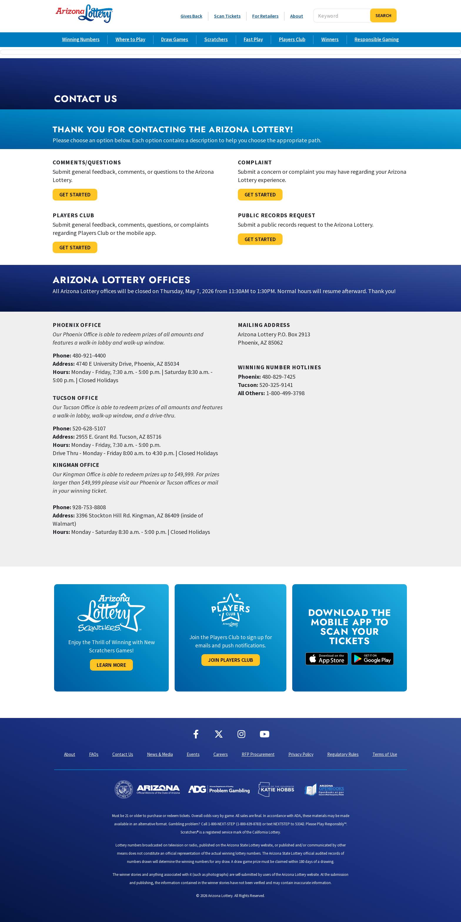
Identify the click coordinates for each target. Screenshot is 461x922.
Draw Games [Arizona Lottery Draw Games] (174, 39)
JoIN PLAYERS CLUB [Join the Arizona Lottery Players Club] (230, 660)
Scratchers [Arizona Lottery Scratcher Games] (216, 39)
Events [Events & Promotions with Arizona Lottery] (193, 754)
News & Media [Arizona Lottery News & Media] (160, 754)
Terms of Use (385, 754)
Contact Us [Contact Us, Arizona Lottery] (122, 754)
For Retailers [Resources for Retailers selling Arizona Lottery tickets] (265, 16)
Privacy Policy (300, 754)
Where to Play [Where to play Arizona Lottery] (130, 39)
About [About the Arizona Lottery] (296, 16)
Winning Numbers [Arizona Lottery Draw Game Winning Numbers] (81, 39)
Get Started (75, 194)
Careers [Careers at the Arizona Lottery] (220, 754)
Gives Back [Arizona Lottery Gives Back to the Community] (191, 16)
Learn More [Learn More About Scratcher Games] (111, 665)
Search (383, 15)
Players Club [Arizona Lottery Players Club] (292, 39)
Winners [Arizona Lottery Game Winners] (330, 39)
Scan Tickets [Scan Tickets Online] (227, 16)
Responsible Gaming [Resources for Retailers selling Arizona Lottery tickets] (377, 39)
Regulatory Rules (343, 754)
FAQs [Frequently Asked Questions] (93, 754)
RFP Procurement (258, 754)
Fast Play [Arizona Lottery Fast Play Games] (253, 39)
